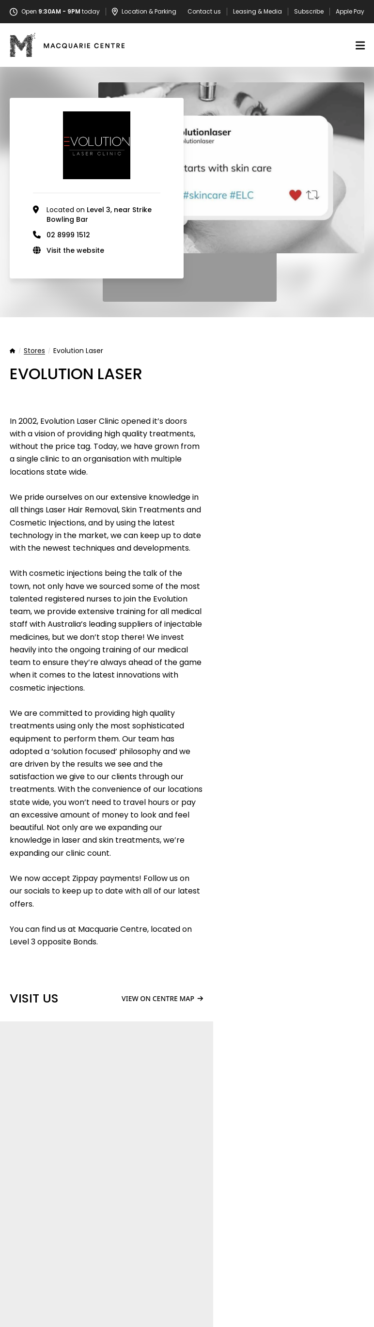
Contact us (204, 11)
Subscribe (309, 11)
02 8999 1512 (68, 235)
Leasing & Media (257, 11)
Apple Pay (350, 11)
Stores (34, 351)
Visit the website (75, 250)
